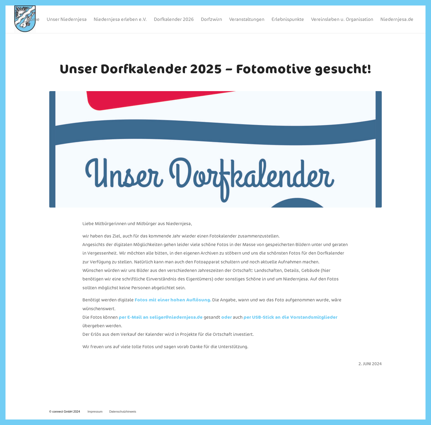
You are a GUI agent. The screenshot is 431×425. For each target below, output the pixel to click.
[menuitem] (33, 19)
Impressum (95, 411)
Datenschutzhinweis (122, 411)
